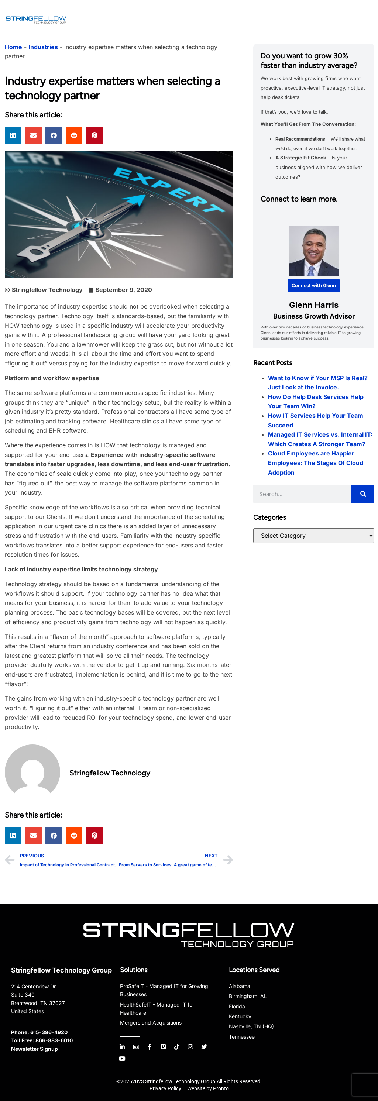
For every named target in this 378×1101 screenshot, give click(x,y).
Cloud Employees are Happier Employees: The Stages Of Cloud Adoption (315, 463)
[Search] (362, 494)
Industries (43, 47)
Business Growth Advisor (313, 316)
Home (13, 47)
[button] (13, 135)
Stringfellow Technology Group (61, 970)
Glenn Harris (314, 304)
